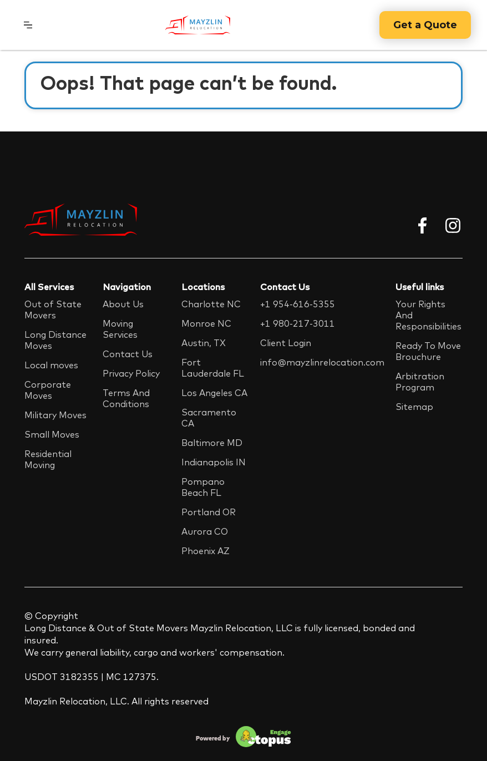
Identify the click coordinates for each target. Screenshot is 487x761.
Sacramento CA (208, 418)
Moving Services (120, 329)
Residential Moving (48, 459)
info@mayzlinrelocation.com (322, 362)
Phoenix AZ (205, 550)
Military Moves (55, 414)
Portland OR (208, 512)
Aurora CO (204, 531)
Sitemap (414, 406)
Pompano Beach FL (203, 487)
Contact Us (128, 353)
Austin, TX (203, 342)
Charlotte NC (211, 304)
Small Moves (51, 434)
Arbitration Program (419, 382)
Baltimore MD (211, 442)
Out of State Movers (53, 309)
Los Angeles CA (214, 392)
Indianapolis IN (213, 462)
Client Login (285, 342)
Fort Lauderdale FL (212, 368)
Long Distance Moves (55, 340)
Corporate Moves (47, 390)
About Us (123, 304)
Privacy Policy (131, 373)
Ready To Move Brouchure (428, 351)
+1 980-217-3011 (297, 323)
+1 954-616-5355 (297, 304)
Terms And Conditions (126, 398)
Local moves (51, 365)
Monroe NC (206, 323)
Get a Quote (425, 25)
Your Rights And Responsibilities (428, 315)
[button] (28, 25)
